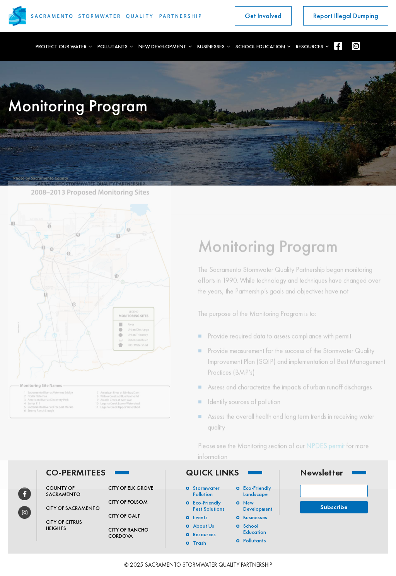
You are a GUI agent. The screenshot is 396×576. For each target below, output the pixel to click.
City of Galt (124, 515)
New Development (162, 46)
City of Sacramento (73, 507)
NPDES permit (325, 454)
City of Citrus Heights (64, 525)
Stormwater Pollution (206, 491)
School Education (260, 46)
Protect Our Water (61, 46)
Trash (199, 542)
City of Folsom (128, 501)
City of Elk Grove (131, 487)
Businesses (211, 46)
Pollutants (112, 46)
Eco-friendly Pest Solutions (209, 505)
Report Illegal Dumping (345, 15)
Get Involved (263, 15)
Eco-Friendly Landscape (257, 491)
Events (200, 517)
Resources (309, 46)
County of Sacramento (63, 491)
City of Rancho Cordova (128, 532)
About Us (203, 525)
